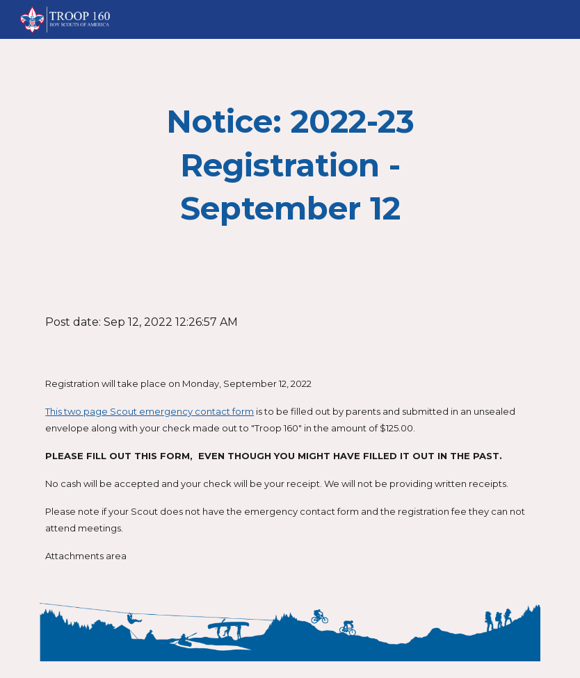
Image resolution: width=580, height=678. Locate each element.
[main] (290, 165)
